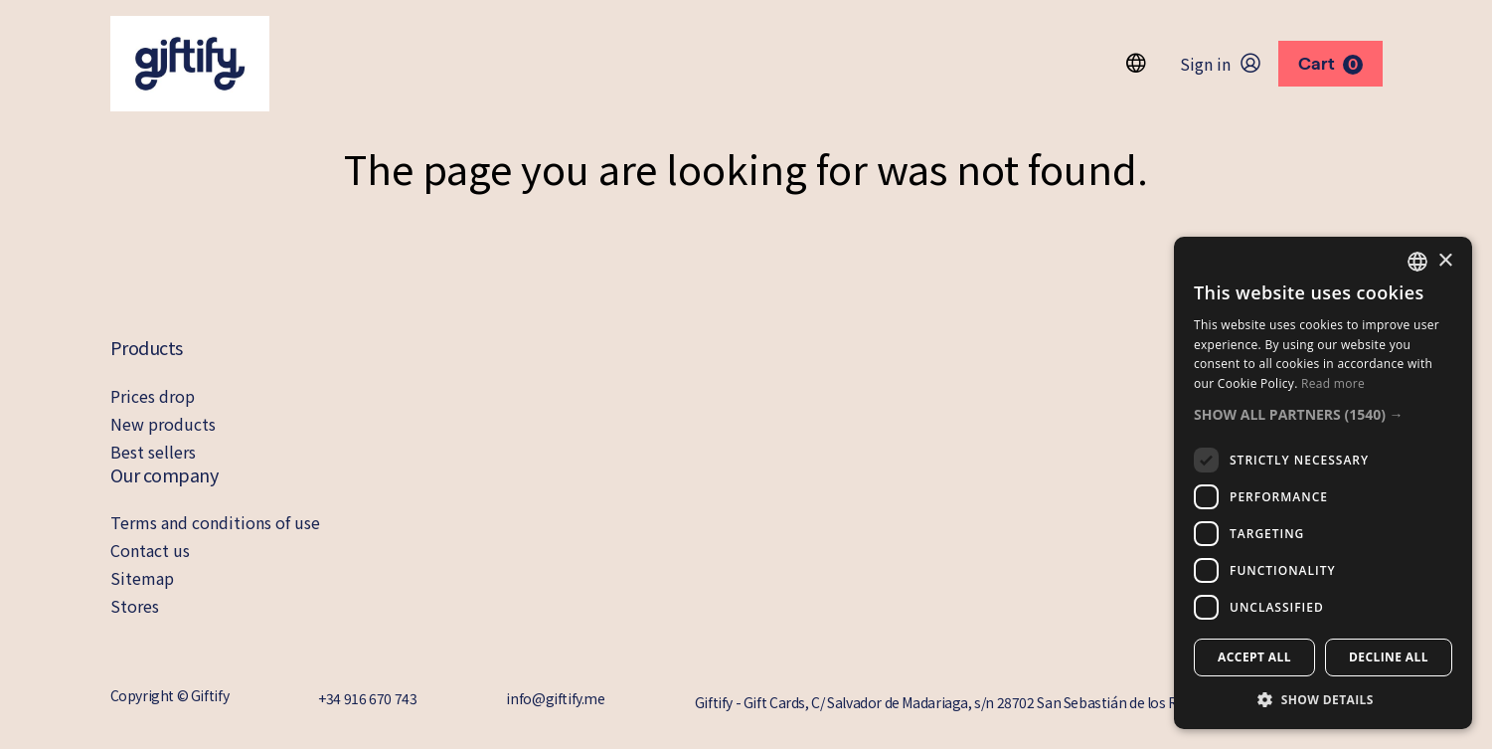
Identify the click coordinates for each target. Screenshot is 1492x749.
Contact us (150, 550)
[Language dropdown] (1136, 64)
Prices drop (152, 396)
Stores (134, 606)
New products (163, 424)
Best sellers (153, 452)
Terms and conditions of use (215, 522)
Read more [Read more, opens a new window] (1333, 383)
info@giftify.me (555, 698)
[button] (1323, 414)
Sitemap (142, 578)
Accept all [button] (1254, 657)
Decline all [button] (1388, 657)
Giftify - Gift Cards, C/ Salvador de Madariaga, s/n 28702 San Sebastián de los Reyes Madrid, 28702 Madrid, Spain (1039, 702)
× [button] (1444, 261)
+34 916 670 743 (367, 698)
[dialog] (1323, 483)
